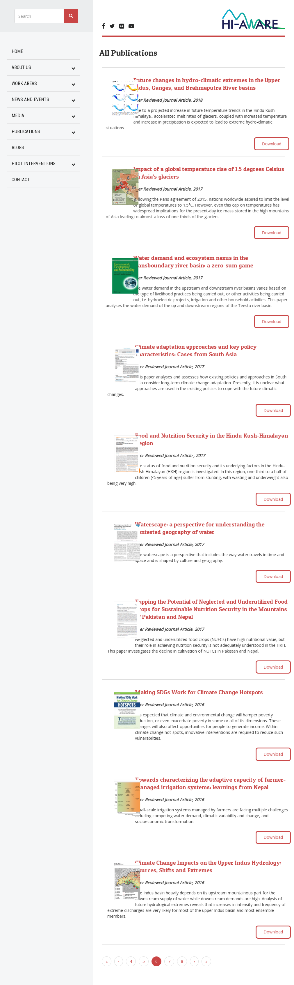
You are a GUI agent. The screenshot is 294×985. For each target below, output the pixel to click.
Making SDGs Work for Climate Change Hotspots (215, 694)
